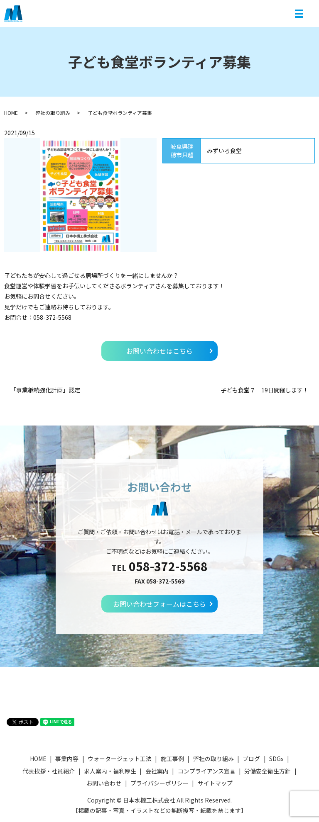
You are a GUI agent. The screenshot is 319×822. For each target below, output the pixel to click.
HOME (11, 112)
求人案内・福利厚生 (110, 771)
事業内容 (67, 758)
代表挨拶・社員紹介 (48, 771)
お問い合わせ (103, 783)
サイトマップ (215, 783)
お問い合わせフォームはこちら (159, 604)
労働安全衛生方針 (267, 771)
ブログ (251, 758)
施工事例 (172, 758)
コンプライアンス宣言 (207, 771)
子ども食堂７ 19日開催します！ (265, 390)
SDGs (276, 758)
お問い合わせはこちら (159, 351)
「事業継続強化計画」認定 (45, 390)
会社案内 (157, 771)
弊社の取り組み (52, 112)
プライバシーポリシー (159, 783)
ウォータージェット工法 (120, 758)
